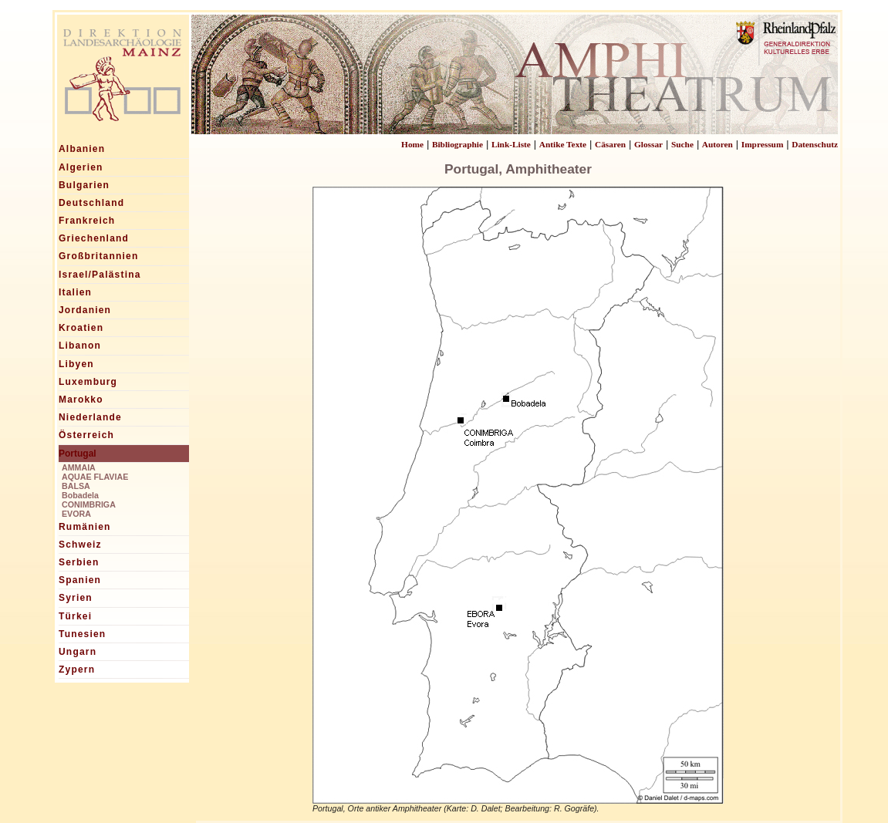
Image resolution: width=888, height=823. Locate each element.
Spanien (80, 580)
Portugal (77, 453)
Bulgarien (84, 185)
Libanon (80, 345)
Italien (75, 292)
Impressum (762, 144)
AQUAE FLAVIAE (95, 476)
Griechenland (94, 238)
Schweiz (80, 544)
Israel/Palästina (100, 274)
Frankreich (87, 220)
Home (412, 144)
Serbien (79, 562)
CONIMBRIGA (89, 504)
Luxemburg (88, 381)
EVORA (76, 513)
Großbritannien (98, 256)
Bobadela (80, 495)
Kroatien (81, 327)
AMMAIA (79, 467)
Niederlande (90, 417)
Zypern (77, 669)
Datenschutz (815, 144)
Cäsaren (610, 144)
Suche (682, 144)
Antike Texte (562, 144)
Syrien (76, 597)
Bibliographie (457, 144)
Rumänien (85, 526)
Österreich (86, 435)
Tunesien (82, 634)
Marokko (81, 399)
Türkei (75, 616)
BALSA (76, 486)
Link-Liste (511, 144)
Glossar (648, 144)
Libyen (76, 364)
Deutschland (91, 202)
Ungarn (77, 651)
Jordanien (85, 310)
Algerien (81, 167)
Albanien (82, 148)
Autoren (717, 144)
